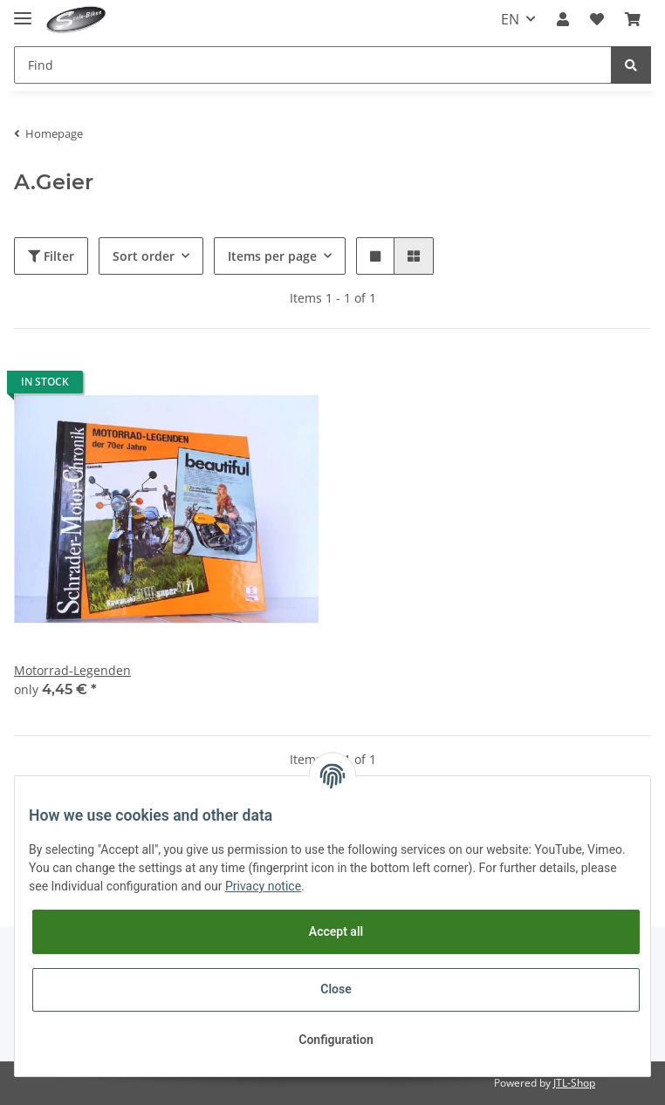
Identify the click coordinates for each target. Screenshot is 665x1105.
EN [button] (510, 19)
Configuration (335, 1040)
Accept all (336, 931)
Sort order (144, 256)
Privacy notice (263, 886)
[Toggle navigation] (22, 11)
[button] (562, 19)
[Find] (313, 65)
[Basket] (632, 19)
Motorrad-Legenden (72, 670)
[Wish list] (596, 19)
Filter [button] (51, 256)
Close (335, 989)
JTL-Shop (574, 1082)
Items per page (272, 256)
